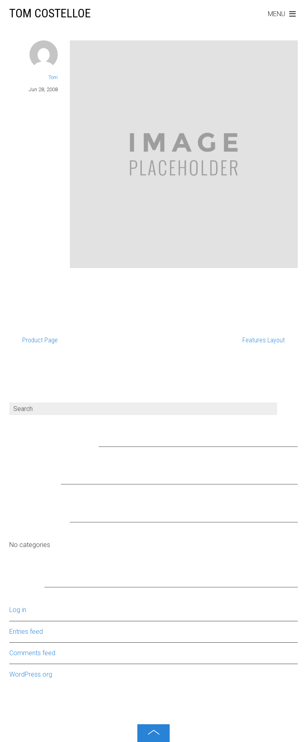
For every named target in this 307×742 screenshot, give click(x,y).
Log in (17, 610)
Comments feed (32, 653)
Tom (53, 77)
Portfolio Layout (95, 280)
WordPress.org (30, 674)
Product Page (40, 340)
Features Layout (263, 340)
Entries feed (26, 631)
